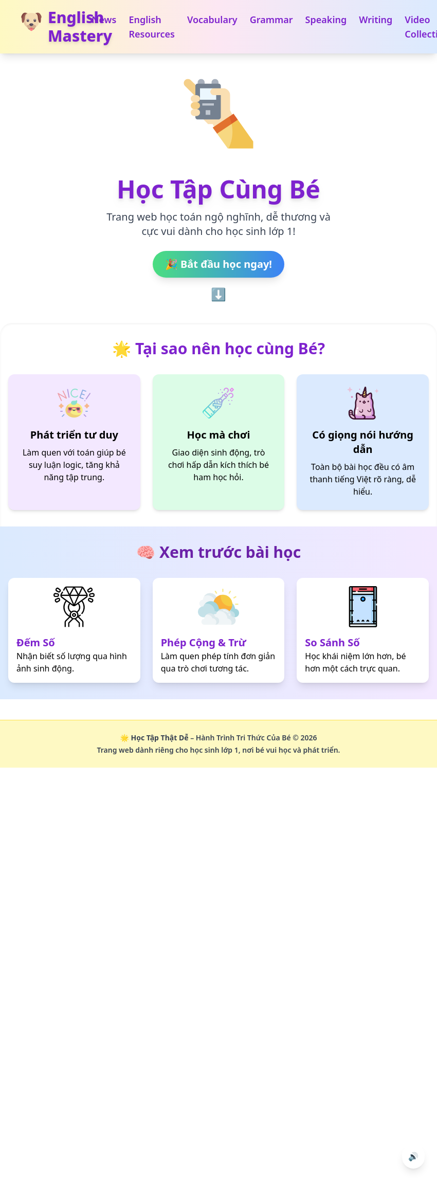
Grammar (271, 19)
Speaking (326, 19)
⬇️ (218, 294)
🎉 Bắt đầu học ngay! (218, 264)
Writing (375, 19)
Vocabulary (212, 19)
